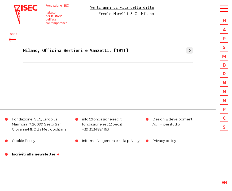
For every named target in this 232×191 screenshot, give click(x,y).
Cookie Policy (23, 141)
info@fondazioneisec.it (102, 119)
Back (12, 34)
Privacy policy (164, 141)
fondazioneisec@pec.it (102, 124)
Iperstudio (171, 124)
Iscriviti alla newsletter (33, 154)
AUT (155, 124)
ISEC (18, 7)
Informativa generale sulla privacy (110, 141)
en (224, 182)
